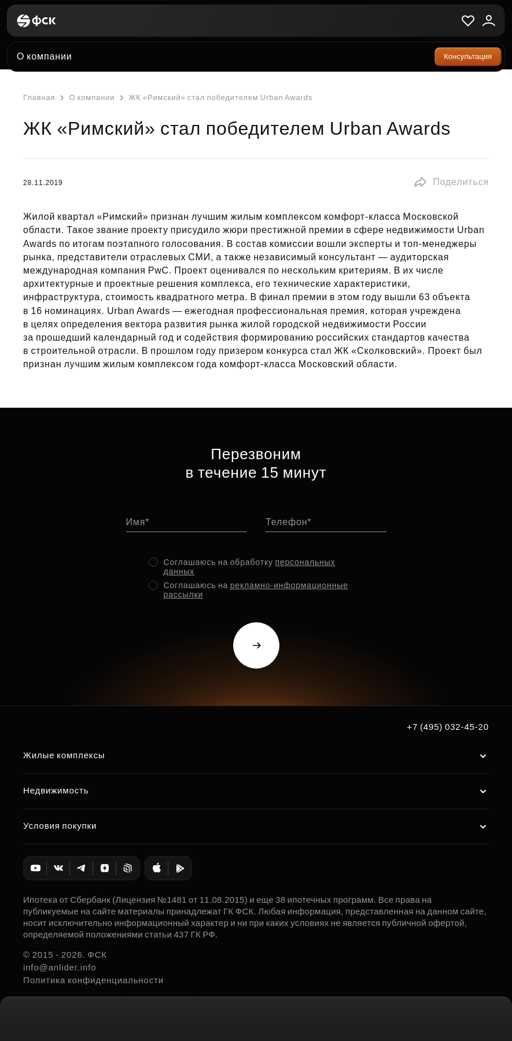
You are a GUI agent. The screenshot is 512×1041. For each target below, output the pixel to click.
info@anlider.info (59, 967)
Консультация (468, 56)
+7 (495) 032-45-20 (448, 727)
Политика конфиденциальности (93, 980)
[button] (451, 182)
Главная (39, 97)
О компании (86, 97)
